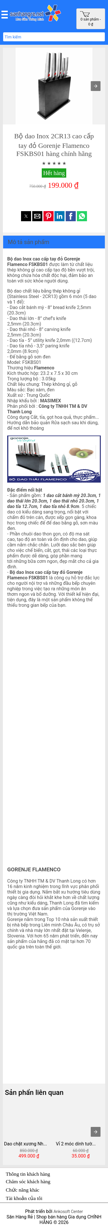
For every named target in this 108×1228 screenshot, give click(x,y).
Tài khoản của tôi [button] (24, 1198)
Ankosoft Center (68, 1211)
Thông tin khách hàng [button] (28, 1174)
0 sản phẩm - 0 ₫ (90, 18)
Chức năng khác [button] (22, 1190)
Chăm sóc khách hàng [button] (28, 1181)
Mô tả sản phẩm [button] (28, 242)
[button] (4, 14)
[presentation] (96, 1132)
